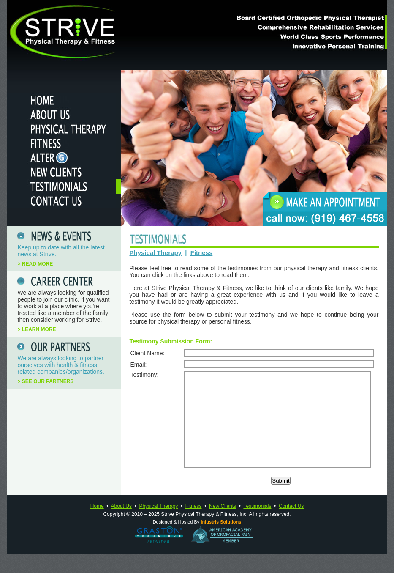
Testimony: (144, 374)
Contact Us (291, 525)
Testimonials (257, 525)
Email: (138, 364)
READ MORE (37, 264)
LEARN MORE (39, 329)
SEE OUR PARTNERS (47, 381)
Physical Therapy (156, 252)
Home (97, 525)
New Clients (222, 525)
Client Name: (147, 353)
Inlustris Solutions (221, 540)
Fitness (201, 252)
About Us (121, 525)
